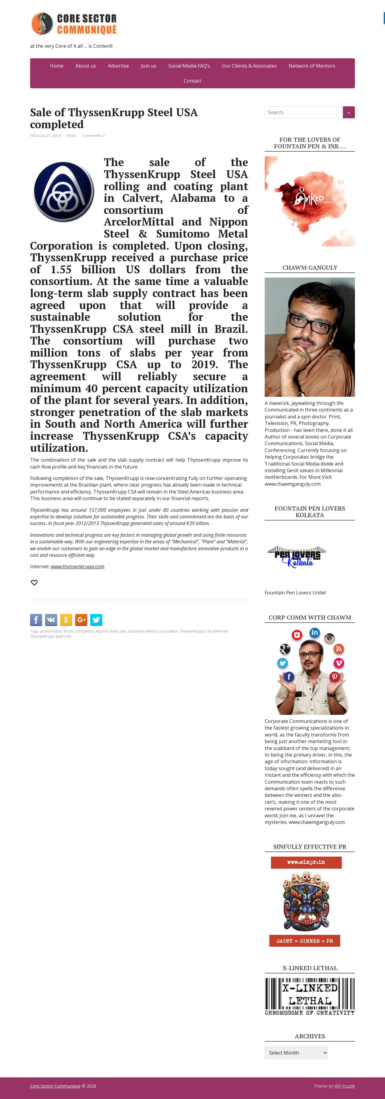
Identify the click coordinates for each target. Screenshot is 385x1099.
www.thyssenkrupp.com (77, 566)
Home (56, 65)
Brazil (68, 631)
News (71, 135)
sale (122, 631)
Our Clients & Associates (249, 65)
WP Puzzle (344, 1086)
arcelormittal (51, 631)
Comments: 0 (93, 135)
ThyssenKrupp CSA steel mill (204, 631)
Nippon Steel (107, 631)
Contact (192, 80)
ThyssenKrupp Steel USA (50, 636)
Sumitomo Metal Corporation (153, 631)
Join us (148, 65)
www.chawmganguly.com (293, 484)
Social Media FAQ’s (189, 65)
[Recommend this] (35, 582)
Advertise (118, 65)
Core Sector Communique (55, 1086)
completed (84, 631)
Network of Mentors (312, 65)
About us (85, 65)
